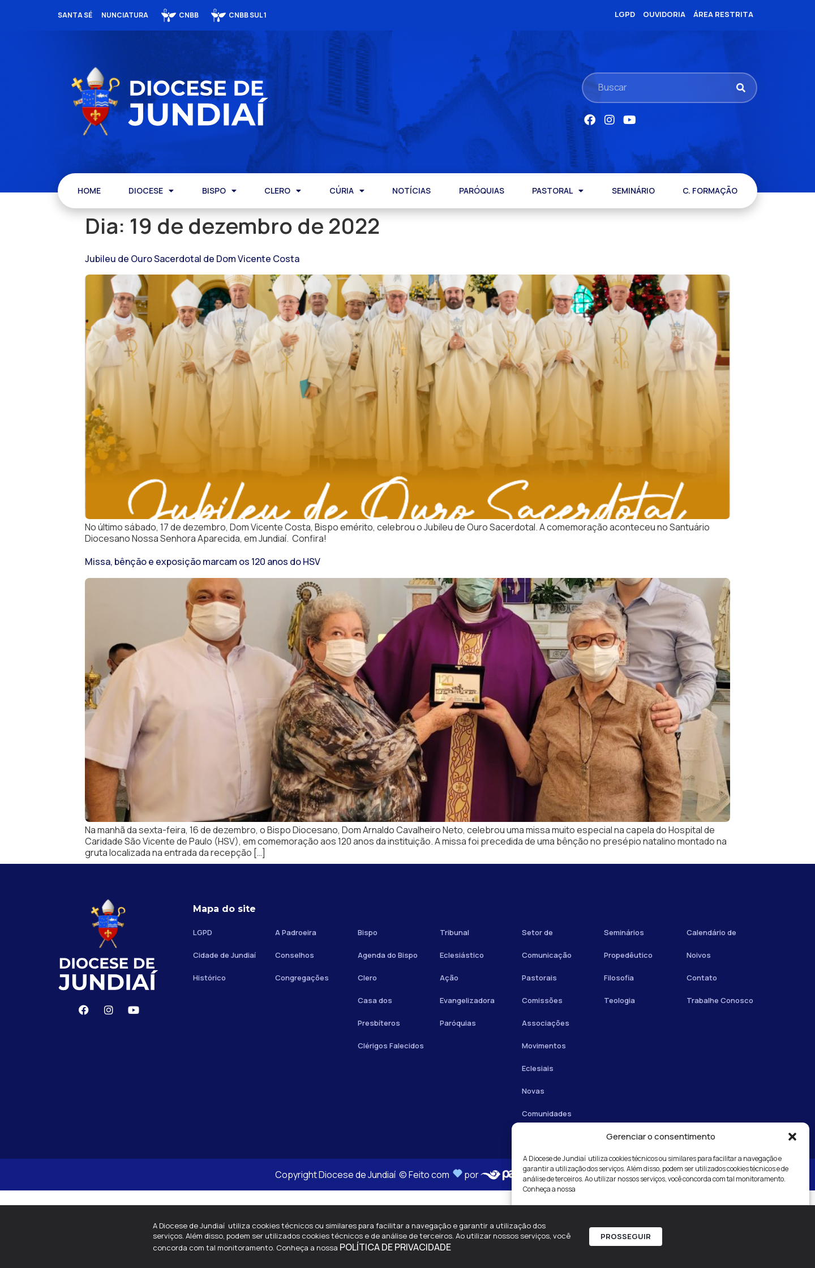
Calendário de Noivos (711, 1021)
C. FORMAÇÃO (710, 190)
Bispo (368, 1010)
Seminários (624, 1010)
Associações (545, 1100)
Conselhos (294, 1032)
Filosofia (619, 1055)
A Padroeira (295, 1010)
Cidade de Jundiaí (224, 1032)
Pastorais (539, 1055)
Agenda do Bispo (388, 1032)
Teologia (619, 1078)
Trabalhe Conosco (720, 1078)
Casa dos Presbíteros (379, 1089)
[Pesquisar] (740, 87)
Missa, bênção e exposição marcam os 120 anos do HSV (202, 600)
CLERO (282, 190)
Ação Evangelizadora (467, 1066)
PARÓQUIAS (481, 190)
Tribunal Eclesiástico (462, 1021)
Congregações (302, 1055)
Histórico (209, 1055)
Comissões (542, 1078)
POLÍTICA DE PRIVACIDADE (395, 1250)
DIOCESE (151, 190)
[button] (792, 1136)
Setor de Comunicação (547, 1021)
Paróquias (458, 1100)
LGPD (202, 1010)
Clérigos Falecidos (391, 1123)
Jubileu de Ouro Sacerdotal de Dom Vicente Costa (192, 258)
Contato (702, 1055)
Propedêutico (628, 1032)
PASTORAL (558, 190)
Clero (367, 1055)
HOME (89, 190)
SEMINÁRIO (633, 190)
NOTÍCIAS (411, 190)
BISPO (219, 190)
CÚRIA (346, 190)
